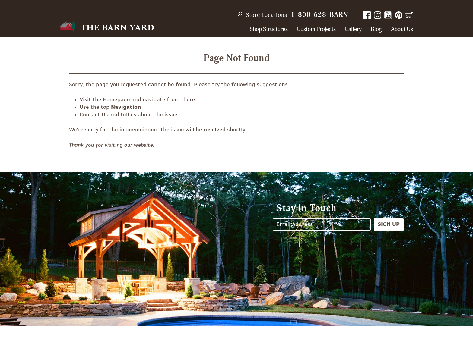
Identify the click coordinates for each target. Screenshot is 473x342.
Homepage (116, 99)
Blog (376, 29)
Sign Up (389, 224)
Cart (409, 15)
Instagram (377, 15)
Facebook (367, 15)
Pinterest (398, 15)
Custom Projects (316, 29)
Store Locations (266, 15)
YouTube (388, 15)
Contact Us (94, 115)
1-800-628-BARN (319, 15)
